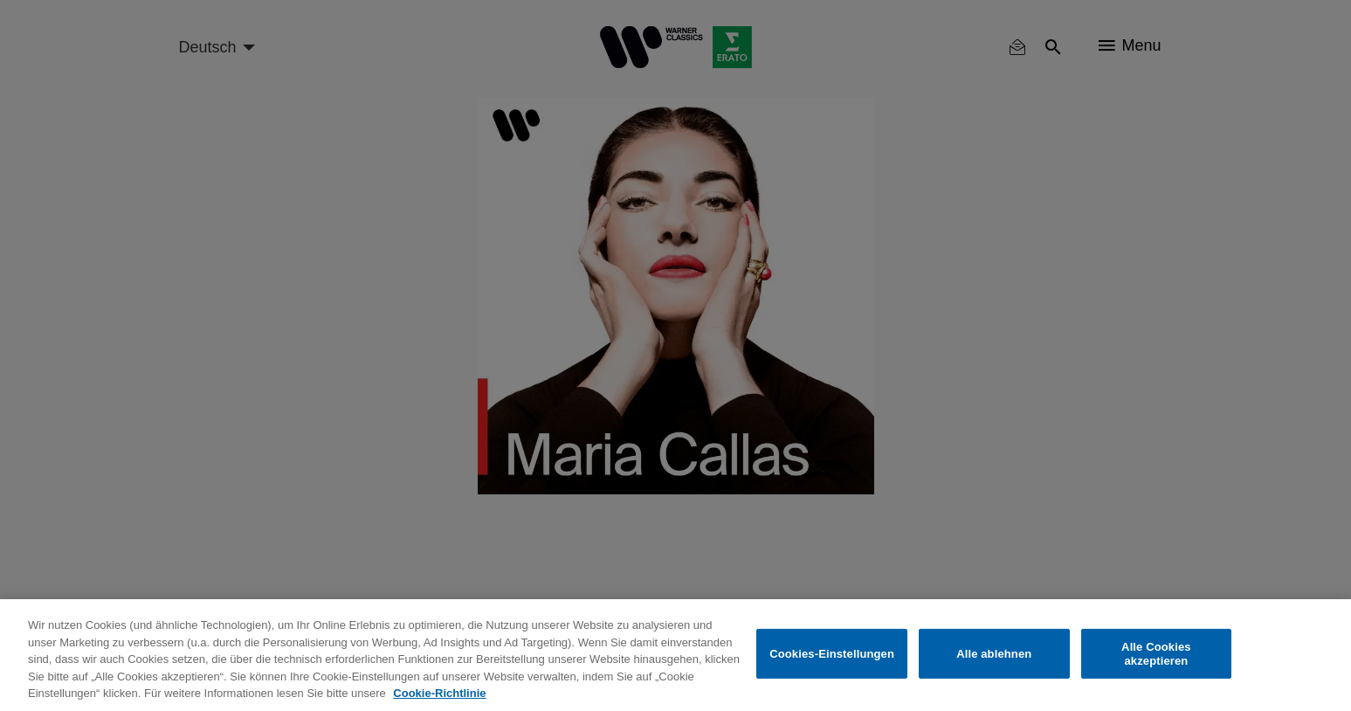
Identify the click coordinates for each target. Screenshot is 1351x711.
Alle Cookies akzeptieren (1156, 653)
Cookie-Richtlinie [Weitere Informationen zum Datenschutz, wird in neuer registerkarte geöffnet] (439, 693)
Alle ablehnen (993, 653)
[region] (675, 655)
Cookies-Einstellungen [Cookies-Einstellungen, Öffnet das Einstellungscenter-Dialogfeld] (831, 653)
